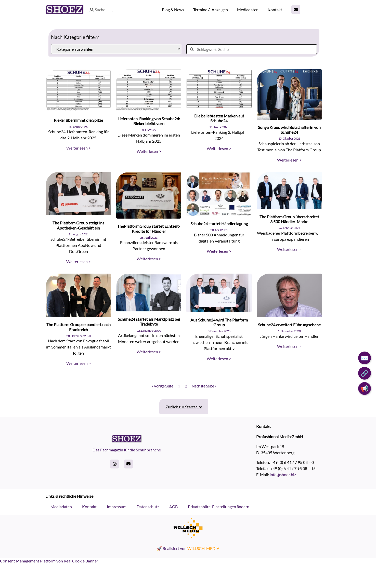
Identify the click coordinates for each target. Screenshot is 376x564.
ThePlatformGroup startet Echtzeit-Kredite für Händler (148, 228)
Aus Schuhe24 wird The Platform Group (219, 322)
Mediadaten (247, 9)
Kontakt (275, 9)
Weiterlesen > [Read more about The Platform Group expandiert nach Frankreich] (78, 363)
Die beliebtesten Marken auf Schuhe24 (219, 118)
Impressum (116, 506)
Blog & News (173, 9)
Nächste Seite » (204, 385)
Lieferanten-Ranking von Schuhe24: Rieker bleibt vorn (149, 121)
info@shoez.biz (283, 474)
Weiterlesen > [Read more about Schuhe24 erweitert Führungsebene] (289, 346)
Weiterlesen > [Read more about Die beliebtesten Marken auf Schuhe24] (219, 148)
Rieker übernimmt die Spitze (78, 120)
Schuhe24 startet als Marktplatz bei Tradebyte (149, 321)
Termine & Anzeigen (210, 9)
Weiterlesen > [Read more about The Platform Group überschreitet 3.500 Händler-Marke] (289, 249)
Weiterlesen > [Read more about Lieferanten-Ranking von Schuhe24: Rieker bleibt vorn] (149, 151)
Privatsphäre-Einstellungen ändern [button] (218, 506)
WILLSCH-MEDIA (203, 548)
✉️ (364, 357)
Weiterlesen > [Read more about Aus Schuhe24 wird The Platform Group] (219, 358)
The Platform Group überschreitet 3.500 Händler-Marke (289, 219)
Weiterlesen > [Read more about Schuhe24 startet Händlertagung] (219, 251)
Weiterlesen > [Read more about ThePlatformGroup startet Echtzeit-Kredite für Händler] (149, 258)
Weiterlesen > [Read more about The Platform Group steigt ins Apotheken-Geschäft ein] (78, 261)
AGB (173, 506)
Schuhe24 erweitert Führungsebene (289, 324)
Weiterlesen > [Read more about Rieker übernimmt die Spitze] (78, 147)
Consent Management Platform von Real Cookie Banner (49, 560)
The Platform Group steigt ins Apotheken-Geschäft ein (78, 225)
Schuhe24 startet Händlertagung (219, 223)
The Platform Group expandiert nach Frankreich (78, 327)
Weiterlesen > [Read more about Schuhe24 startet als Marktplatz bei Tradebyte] (149, 351)
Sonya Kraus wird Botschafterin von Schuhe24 (289, 130)
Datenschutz (148, 506)
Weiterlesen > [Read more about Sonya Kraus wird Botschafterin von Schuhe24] (289, 159)
